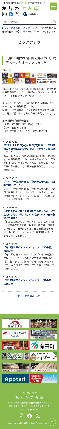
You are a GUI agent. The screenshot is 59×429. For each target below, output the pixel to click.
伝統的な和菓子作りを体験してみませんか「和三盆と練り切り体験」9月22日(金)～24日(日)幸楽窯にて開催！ (29, 214)
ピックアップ (30, 27)
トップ (5, 27)
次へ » (39, 295)
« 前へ (20, 295)
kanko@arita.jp (31, 409)
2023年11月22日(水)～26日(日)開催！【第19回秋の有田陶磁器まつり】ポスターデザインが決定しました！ (29, 149)
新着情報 (15, 27)
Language (33, 13)
